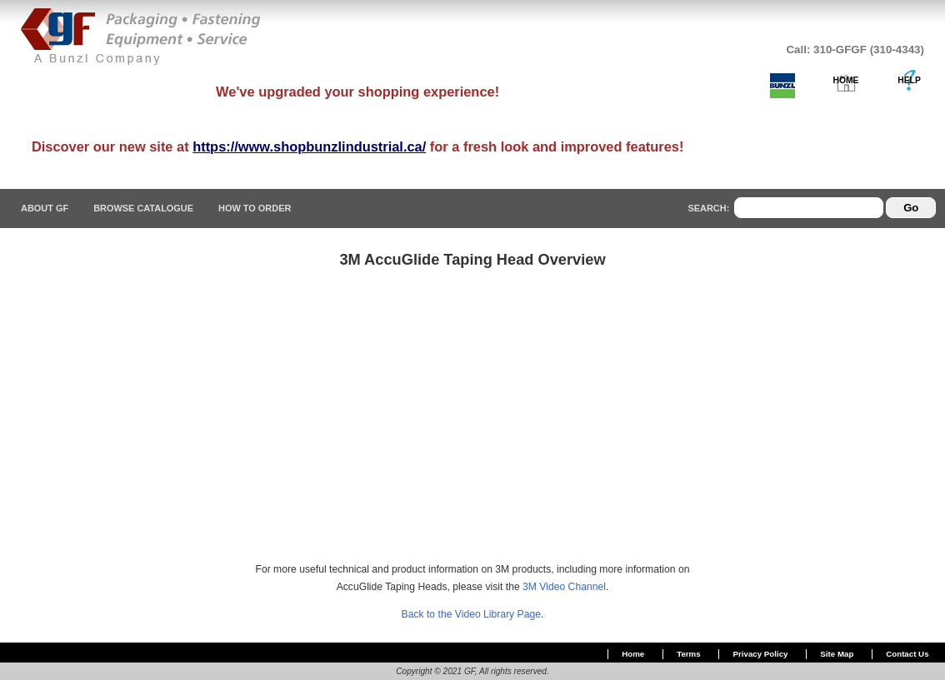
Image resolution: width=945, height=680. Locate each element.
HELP (909, 80)
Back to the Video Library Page (471, 614)
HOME (846, 80)
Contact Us (907, 653)
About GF (44, 208)
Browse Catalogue (143, 208)
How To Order (254, 208)
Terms (688, 653)
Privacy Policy (760, 653)
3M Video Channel (564, 587)
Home (633, 653)
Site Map (836, 653)
